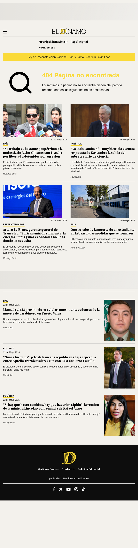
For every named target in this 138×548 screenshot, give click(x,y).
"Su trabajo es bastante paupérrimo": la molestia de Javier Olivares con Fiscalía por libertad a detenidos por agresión (33, 152)
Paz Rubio (76, 176)
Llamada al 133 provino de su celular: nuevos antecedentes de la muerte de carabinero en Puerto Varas (51, 311)
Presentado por (14, 224)
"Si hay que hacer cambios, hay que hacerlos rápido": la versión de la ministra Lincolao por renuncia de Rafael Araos (51, 406)
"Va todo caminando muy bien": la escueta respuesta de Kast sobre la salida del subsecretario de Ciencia (103, 152)
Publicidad (54, 478)
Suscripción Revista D (53, 42)
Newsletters (47, 47)
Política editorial (89, 469)
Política (76, 144)
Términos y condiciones (76, 478)
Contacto (68, 469)
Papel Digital (79, 42)
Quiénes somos (48, 469)
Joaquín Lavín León (98, 57)
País (5, 144)
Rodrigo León (10, 173)
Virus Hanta (76, 57)
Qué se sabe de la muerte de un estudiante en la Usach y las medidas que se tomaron (102, 231)
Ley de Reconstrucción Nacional (47, 57)
